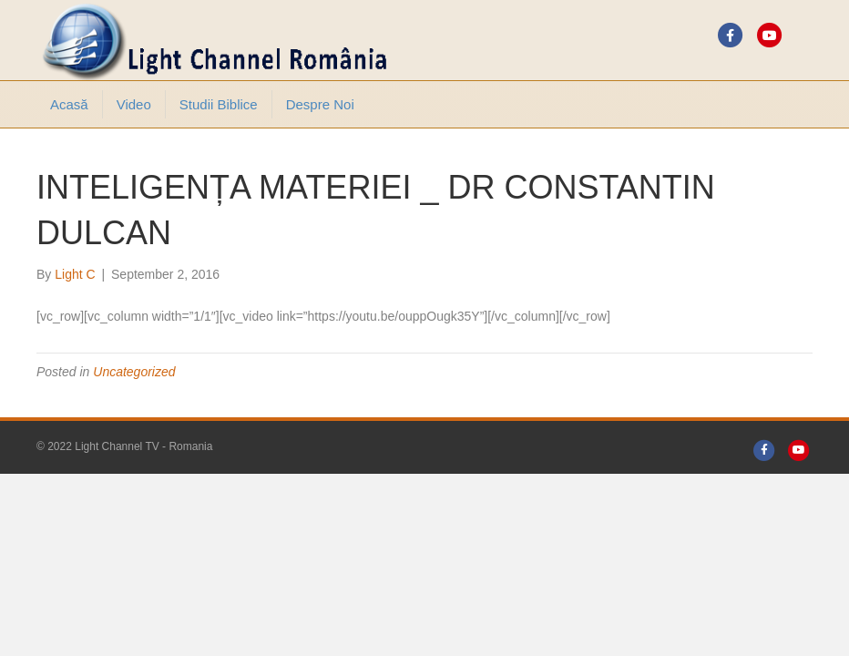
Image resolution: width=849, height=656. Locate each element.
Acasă (69, 104)
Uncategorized (134, 371)
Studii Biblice (218, 104)
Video (134, 104)
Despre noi (320, 104)
